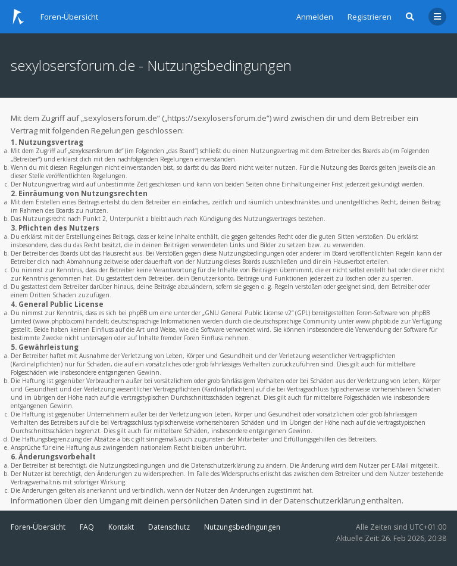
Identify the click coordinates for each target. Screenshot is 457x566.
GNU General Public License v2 (248, 313)
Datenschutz (169, 527)
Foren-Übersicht (38, 527)
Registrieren (370, 16)
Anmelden (314, 16)
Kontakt (121, 527)
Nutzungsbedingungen (242, 527)
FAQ (87, 527)
